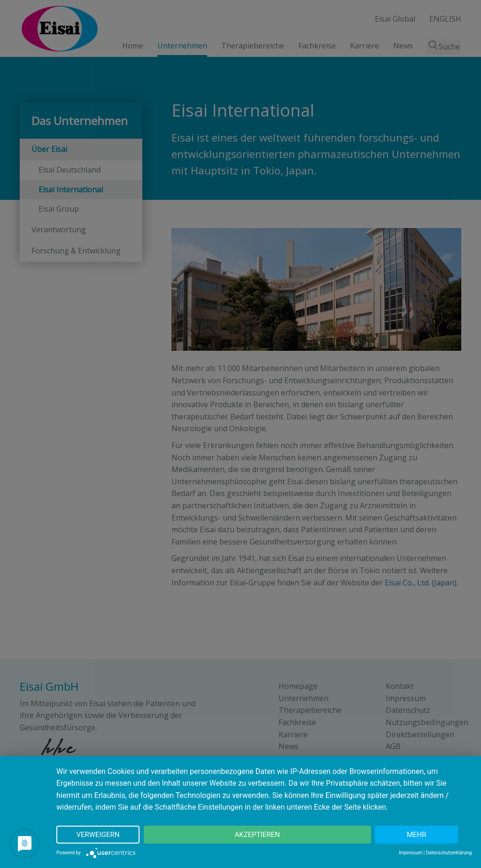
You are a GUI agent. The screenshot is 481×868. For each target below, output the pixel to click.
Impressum (410, 852)
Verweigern (97, 834)
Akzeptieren (256, 834)
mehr (417, 834)
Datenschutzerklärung (449, 852)
